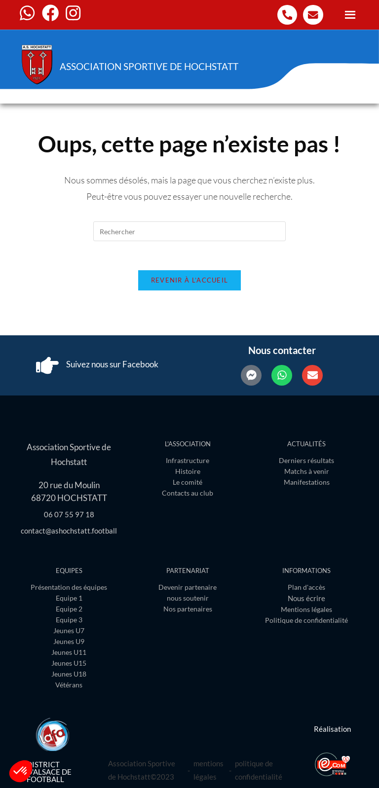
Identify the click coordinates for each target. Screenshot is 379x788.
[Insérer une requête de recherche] (189, 231)
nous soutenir (188, 598)
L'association (188, 445)
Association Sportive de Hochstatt (155, 66)
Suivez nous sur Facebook (113, 365)
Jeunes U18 (68, 674)
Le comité (187, 483)
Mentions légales (306, 609)
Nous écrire (306, 598)
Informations (306, 570)
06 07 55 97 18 (69, 514)
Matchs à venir (306, 472)
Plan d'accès (306, 587)
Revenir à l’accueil (189, 281)
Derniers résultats (306, 461)
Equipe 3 (69, 619)
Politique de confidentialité (306, 620)
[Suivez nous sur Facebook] (47, 366)
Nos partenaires (187, 609)
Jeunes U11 (68, 652)
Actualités (306, 445)
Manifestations (307, 483)
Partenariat (187, 570)
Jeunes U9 (68, 641)
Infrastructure (187, 461)
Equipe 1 (69, 598)
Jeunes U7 (68, 630)
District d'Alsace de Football (49, 772)
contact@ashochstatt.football (69, 530)
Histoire (187, 472)
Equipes (69, 570)
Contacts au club (187, 494)
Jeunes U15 (68, 663)
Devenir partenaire (187, 587)
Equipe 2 (69, 609)
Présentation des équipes (69, 587)
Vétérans (68, 685)
